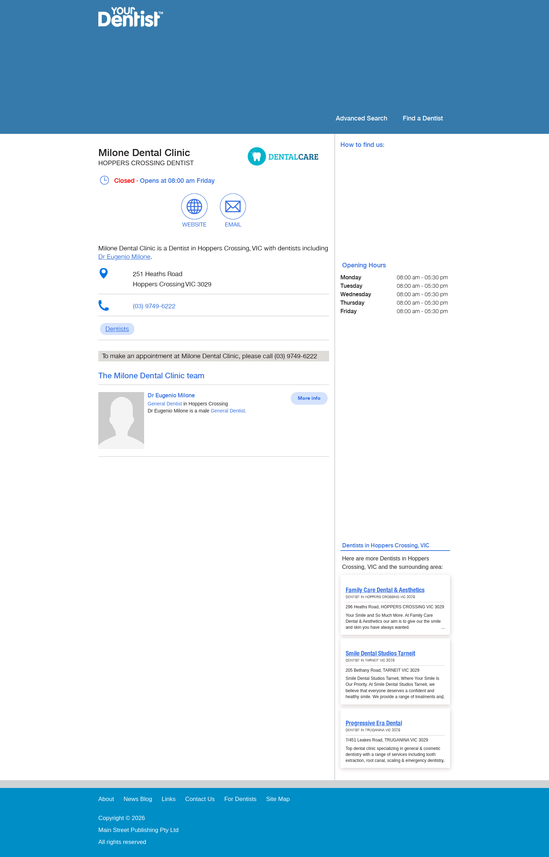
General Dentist (165, 403)
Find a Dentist (423, 118)
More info (309, 398)
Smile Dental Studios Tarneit (380, 653)
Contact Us (200, 799)
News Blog (137, 799)
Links (169, 799)
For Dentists (240, 799)
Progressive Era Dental (374, 723)
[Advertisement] (320, 56)
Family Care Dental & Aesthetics (385, 590)
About (106, 799)
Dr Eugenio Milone (124, 257)
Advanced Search (361, 118)
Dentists (117, 329)
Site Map (278, 799)
